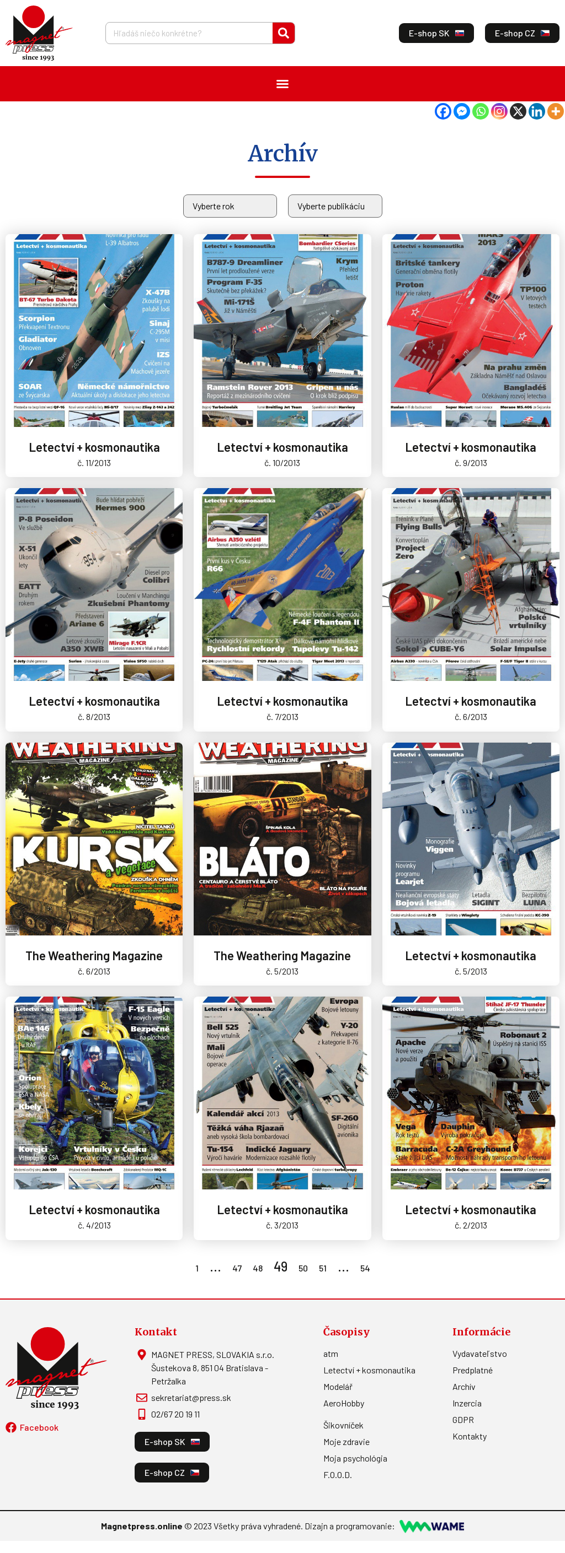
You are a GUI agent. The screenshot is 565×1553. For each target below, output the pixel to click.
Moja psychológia (355, 1458)
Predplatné (472, 1370)
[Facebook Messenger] (462, 111)
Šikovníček (343, 1425)
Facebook (39, 1427)
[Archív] (335, 206)
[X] (518, 111)
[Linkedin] (537, 111)
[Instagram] (499, 111)
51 (323, 1268)
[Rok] (230, 206)
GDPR (463, 1419)
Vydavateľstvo (479, 1353)
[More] (555, 111)
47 (237, 1268)
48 (258, 1268)
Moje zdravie (346, 1441)
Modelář (338, 1386)
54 (365, 1268)
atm (330, 1353)
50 (303, 1268)
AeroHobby (343, 1403)
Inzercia (467, 1403)
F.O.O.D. (337, 1474)
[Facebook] (443, 111)
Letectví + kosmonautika (369, 1370)
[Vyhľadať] (284, 33)
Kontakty (469, 1436)
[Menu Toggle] (282, 83)
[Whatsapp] (480, 111)
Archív (464, 1386)
